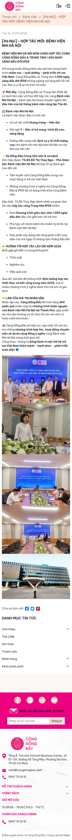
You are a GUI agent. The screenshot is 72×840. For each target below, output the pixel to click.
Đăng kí (57, 721)
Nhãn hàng (9, 659)
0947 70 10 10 (17, 777)
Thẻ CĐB (8, 637)
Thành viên (9, 651)
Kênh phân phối (12, 666)
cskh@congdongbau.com (25, 770)
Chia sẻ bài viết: (13, 608)
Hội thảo (8, 644)
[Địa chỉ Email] (36, 721)
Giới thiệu (8, 629)
